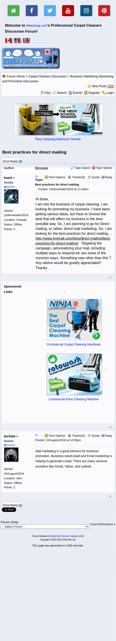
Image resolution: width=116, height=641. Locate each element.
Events (75, 93)
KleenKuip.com (36, 25)
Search (59, 93)
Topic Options (102, 168)
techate (11, 436)
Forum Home (16, 76)
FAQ (47, 93)
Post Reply (12, 161)
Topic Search (80, 168)
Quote (96, 177)
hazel (9, 177)
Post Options (55, 177)
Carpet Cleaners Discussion (47, 76)
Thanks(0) (76, 177)
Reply (108, 177)
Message (41, 168)
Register (94, 93)
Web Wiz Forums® (60, 536)
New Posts (99, 86)
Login (110, 93)
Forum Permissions (102, 524)
